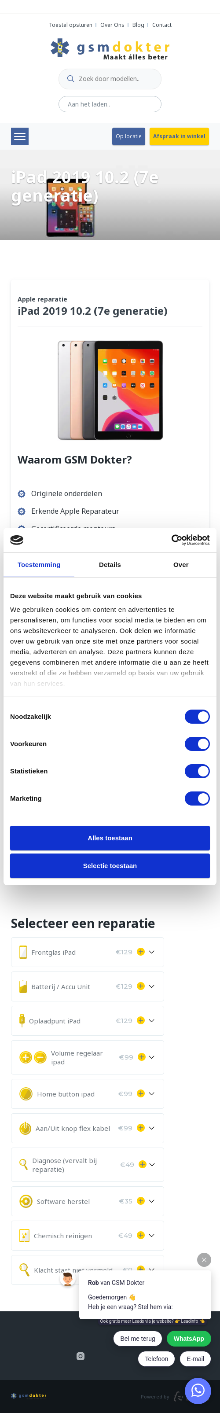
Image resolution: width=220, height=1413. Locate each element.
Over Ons (112, 25)
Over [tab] (181, 564)
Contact (162, 25)
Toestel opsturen (70, 25)
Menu (20, 136)
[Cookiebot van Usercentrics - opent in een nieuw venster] (171, 540)
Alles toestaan (110, 838)
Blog (138, 25)
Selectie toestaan (110, 865)
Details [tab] (110, 564)
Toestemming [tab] (39, 564)
